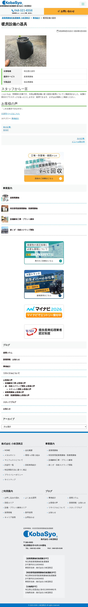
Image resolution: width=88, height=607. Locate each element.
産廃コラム (7, 353)
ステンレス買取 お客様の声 (20, 389)
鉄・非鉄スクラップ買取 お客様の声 (20, 386)
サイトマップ (10, 480)
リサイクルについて (11, 373)
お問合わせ (29, 517)
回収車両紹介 (30, 465)
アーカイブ (8, 419)
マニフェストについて (14, 460)
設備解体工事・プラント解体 (22, 219)
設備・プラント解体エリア (16, 507)
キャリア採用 (10, 517)
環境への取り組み (32, 455)
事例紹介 (36, 18)
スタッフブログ (9, 402)
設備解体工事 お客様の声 (15, 383)
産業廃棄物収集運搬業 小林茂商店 (16, 18)
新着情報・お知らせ (11, 360)
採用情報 (8, 512)
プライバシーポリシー (14, 475)
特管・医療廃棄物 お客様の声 (17, 395)
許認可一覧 (9, 465)
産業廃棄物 (14, 198)
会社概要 (29, 450)
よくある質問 (30, 498)
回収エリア (9, 503)
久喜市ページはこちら (10, 114)
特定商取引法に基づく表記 (16, 470)
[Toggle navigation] (83, 4)
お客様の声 (7, 380)
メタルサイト (10, 455)
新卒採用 (29, 512)
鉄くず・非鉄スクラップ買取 (22, 230)
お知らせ (7, 409)
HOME (7, 450)
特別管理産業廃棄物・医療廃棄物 (24, 208)
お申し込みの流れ (12, 498)
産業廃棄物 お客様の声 (14, 392)
